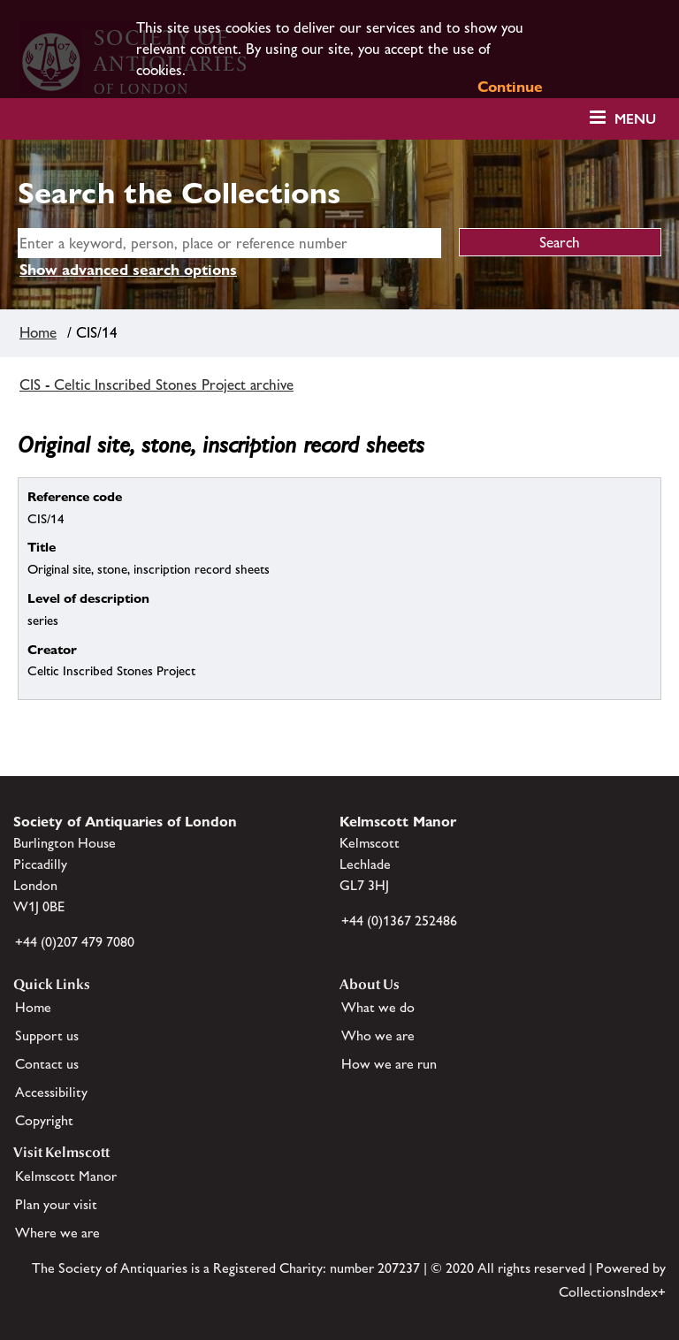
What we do (378, 1007)
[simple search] (229, 243)
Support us (47, 1035)
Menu (635, 118)
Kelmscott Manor (66, 1176)
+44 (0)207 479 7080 (74, 941)
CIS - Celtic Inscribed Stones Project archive (156, 384)
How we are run (389, 1063)
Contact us (47, 1063)
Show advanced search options (128, 269)
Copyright (44, 1120)
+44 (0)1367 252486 (399, 920)
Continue (510, 86)
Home (38, 332)
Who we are (378, 1035)
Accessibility (51, 1092)
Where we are (57, 1232)
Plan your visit (56, 1204)
